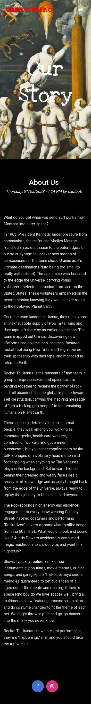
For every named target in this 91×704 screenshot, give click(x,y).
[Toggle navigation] (81, 9)
